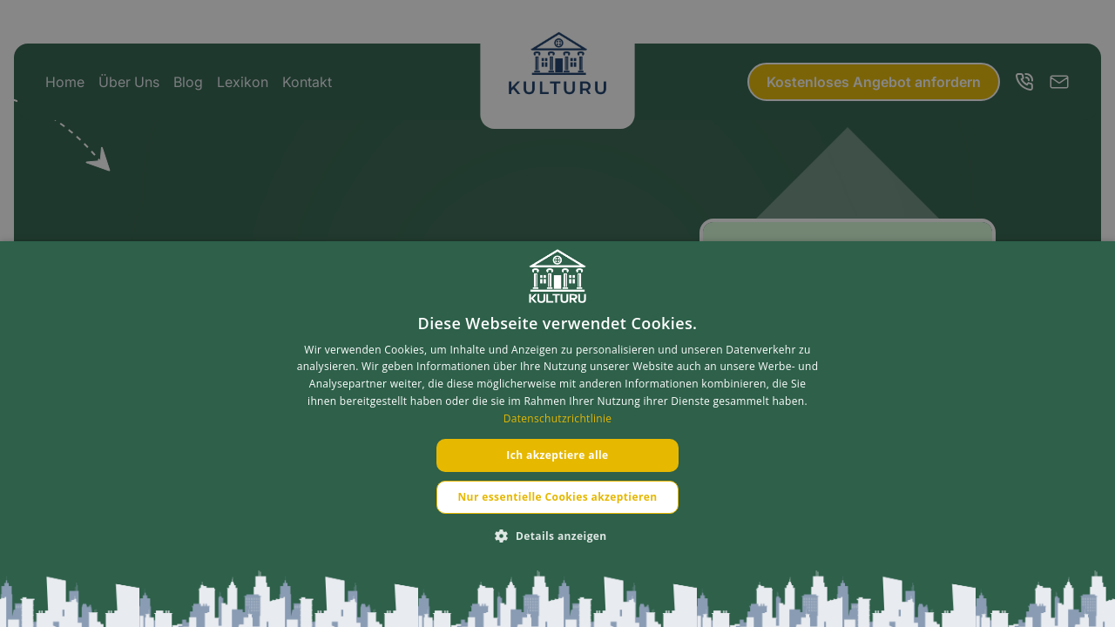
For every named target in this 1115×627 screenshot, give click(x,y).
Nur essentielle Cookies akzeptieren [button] (557, 496)
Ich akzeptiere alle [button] (557, 455)
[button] (557, 536)
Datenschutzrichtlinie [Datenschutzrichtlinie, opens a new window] (557, 418)
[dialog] (557, 434)
